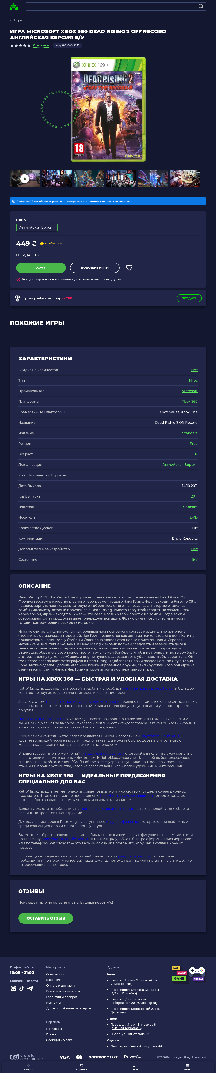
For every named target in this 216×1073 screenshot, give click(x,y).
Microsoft (190, 391)
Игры (18, 20)
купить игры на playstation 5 (148, 689)
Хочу (41, 268)
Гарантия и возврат (61, 997)
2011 (194, 496)
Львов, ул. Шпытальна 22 (130, 1034)
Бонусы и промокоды (63, 991)
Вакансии (53, 980)
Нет (194, 370)
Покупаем (54, 1029)
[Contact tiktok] (22, 989)
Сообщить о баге (59, 1040)
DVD (194, 517)
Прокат (52, 1034)
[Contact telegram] (31, 989)
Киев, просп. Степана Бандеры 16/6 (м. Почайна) (135, 991)
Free (194, 444)
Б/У (195, 560)
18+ (195, 454)
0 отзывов (41, 45)
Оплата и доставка (60, 985)
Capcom (190, 507)
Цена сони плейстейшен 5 (41, 719)
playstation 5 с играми (160, 736)
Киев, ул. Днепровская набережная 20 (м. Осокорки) (134, 1001)
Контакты (53, 1003)
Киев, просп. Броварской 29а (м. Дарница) (136, 1010)
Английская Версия (180, 465)
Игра (193, 380)
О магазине (55, 974)
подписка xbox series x (104, 753)
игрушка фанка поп (123, 822)
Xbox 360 (190, 402)
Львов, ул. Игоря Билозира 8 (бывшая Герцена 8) (133, 1026)
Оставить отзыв (46, 918)
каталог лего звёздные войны (108, 809)
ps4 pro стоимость (134, 856)
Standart (190, 433)
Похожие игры (95, 268)
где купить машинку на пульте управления (84, 702)
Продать (189, 298)
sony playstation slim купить (66, 839)
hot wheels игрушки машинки (126, 796)
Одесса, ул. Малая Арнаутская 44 (136, 1046)
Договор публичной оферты (68, 1008)
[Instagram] (14, 989)
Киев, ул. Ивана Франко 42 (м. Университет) (134, 982)
